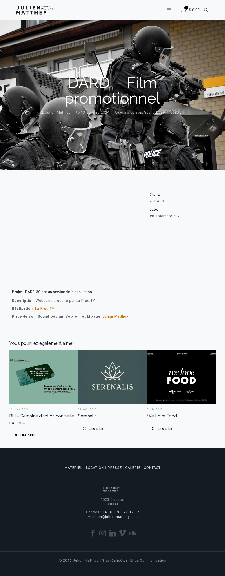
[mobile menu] (169, 10)
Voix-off (177, 112)
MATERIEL (73, 468)
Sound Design (156, 112)
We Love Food (162, 416)
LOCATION (95, 468)
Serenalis (87, 416)
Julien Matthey (58, 112)
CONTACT (152, 468)
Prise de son (131, 112)
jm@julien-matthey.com (118, 517)
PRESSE (114, 468)
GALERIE (132, 468)
